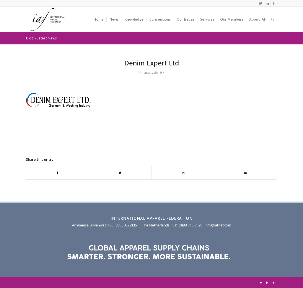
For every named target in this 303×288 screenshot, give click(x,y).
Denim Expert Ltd (151, 63)
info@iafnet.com (218, 225)
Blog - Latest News (41, 38)
